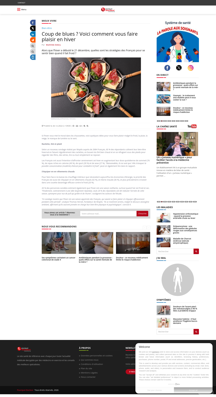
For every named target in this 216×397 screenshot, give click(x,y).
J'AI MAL (161, 257)
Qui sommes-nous (89, 359)
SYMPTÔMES (164, 299)
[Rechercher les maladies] (196, 251)
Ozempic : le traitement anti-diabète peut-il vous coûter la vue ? (184, 97)
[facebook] (168, 68)
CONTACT (21, 3)
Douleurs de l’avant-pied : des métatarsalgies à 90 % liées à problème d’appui (185, 308)
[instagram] (191, 68)
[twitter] (179, 68)
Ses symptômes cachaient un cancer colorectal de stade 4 (58, 258)
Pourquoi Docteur (25, 390)
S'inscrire (142, 213)
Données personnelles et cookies (97, 355)
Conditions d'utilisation (92, 364)
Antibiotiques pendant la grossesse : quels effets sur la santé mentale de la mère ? (95, 259)
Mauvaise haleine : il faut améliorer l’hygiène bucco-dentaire (185, 321)
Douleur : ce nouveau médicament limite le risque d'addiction (132, 258)
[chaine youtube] (193, 127)
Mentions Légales (89, 372)
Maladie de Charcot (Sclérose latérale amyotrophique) (182, 240)
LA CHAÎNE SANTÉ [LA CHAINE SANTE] (167, 126)
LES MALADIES (165, 207)
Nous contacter (88, 377)
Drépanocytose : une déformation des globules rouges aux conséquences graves (185, 229)
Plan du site (86, 368)
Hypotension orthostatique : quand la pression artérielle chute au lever (185, 215)
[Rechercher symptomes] (196, 331)
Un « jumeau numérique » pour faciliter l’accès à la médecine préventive (174, 160)
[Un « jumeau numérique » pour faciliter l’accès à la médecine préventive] (178, 144)
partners (155, 352)
